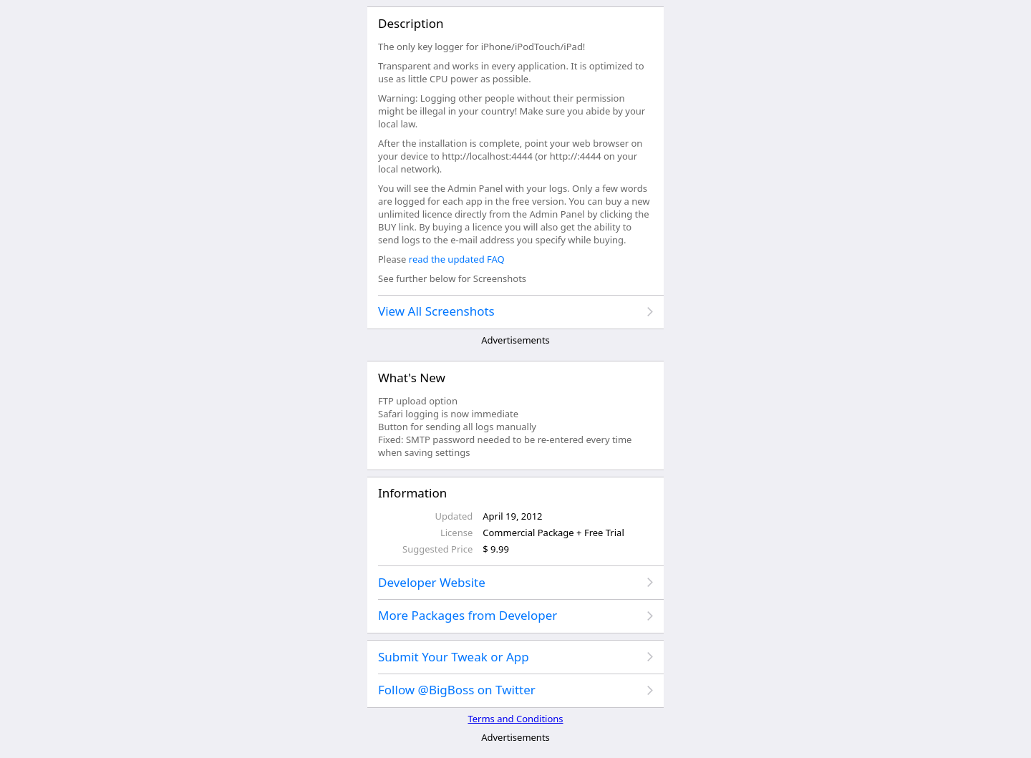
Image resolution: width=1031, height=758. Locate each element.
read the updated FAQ (457, 259)
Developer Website (431, 582)
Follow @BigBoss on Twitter (457, 689)
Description (410, 23)
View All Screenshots (436, 311)
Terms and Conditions (515, 718)
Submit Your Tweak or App (453, 656)
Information (412, 493)
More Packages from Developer (467, 615)
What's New (411, 377)
